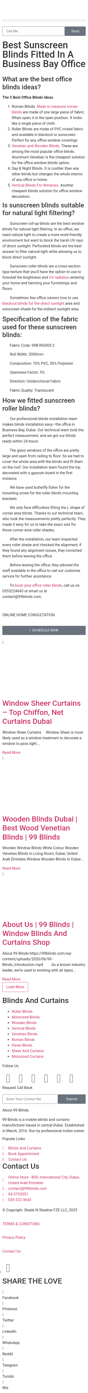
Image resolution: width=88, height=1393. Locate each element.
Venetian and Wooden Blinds (35, 146)
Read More (11, 752)
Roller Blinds (22, 1011)
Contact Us (11, 1251)
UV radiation (59, 277)
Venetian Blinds (25, 1034)
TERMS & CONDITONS (21, 1224)
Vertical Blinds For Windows (35, 185)
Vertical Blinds (24, 1028)
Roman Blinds (23, 1039)
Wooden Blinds (24, 1023)
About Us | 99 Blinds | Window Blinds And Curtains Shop (38, 933)
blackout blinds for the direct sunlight (33, 303)
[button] (44, 20)
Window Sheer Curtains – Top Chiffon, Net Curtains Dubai (41, 712)
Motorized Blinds (26, 1017)
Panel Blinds (22, 1045)
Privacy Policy (14, 1237)
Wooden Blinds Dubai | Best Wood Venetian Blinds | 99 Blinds (39, 828)
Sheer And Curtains (28, 1051)
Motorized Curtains (28, 1056)
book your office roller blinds (38, 585)
